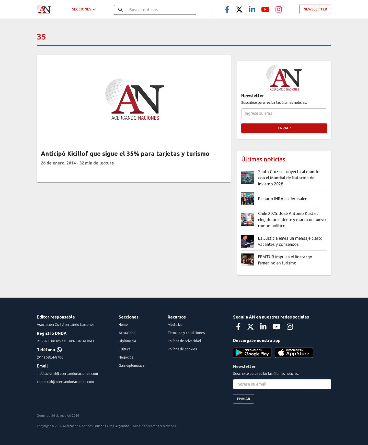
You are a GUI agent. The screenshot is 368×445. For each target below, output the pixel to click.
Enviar (284, 128)
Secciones (84, 9)
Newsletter (315, 9)
